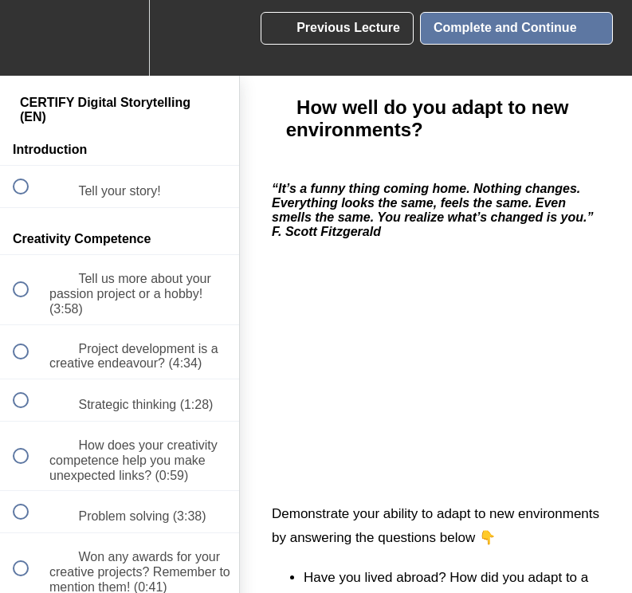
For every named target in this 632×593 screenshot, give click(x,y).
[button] (29, 38)
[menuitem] (119, 38)
